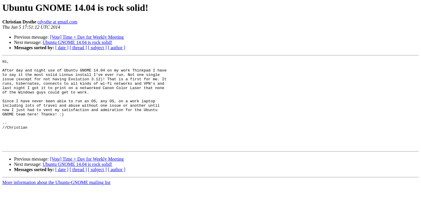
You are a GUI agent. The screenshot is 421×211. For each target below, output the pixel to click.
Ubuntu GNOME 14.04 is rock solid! (77, 42)
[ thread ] (78, 47)
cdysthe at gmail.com (57, 21)
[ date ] (61, 47)
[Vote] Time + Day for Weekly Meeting (87, 37)
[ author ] (116, 47)
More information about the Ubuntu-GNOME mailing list (56, 200)
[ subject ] (97, 47)
